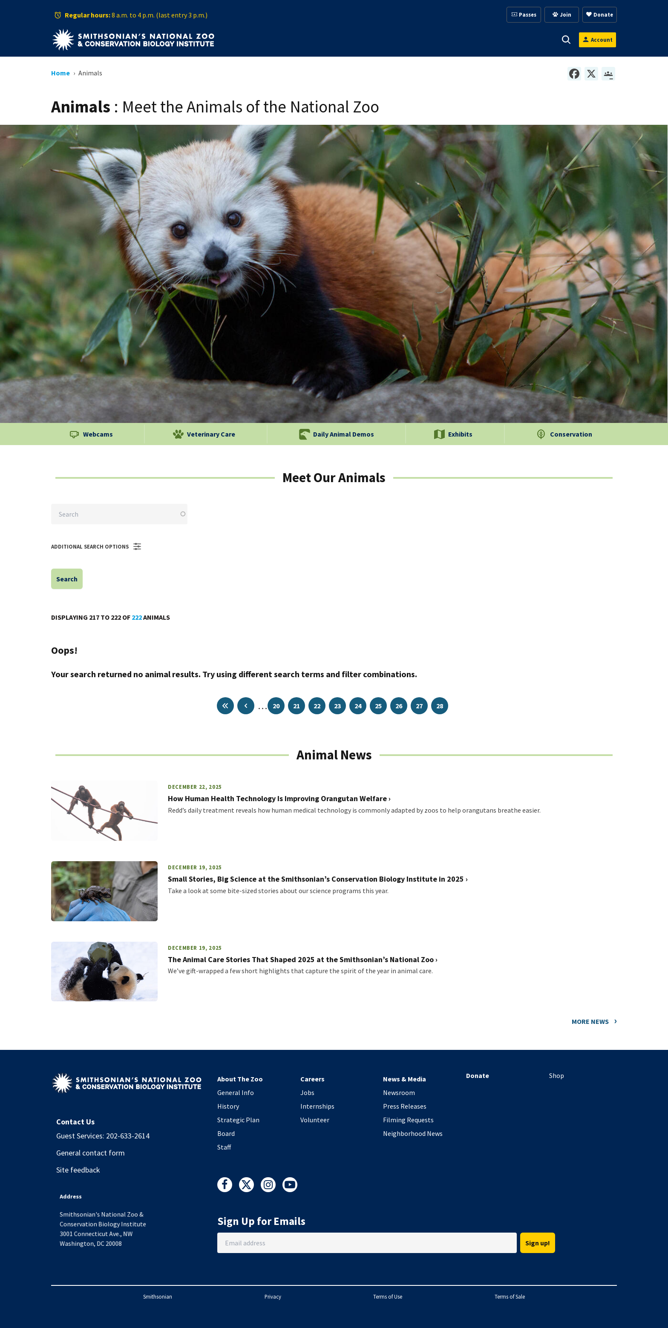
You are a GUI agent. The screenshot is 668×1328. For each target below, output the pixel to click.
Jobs (307, 1092)
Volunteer (314, 1119)
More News (590, 1021)
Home (60, 73)
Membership (402, 39)
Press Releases (404, 1106)
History (228, 1106)
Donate (477, 1075)
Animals (301, 39)
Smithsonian (157, 1296)
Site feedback (78, 1170)
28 (439, 705)
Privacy (273, 1296)
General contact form (90, 1153)
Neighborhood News (413, 1133)
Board (226, 1133)
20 (276, 705)
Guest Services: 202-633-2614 (103, 1136)
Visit (260, 39)
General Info (235, 1092)
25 (378, 705)
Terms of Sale (510, 1296)
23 (337, 705)
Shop (556, 1075)
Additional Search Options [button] (96, 546)
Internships (317, 1106)
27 (419, 705)
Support (348, 39)
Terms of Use (387, 1296)
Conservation (518, 39)
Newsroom (399, 1092)
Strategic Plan (238, 1119)
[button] (271, 39)
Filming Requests (408, 1119)
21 (296, 705)
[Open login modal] (597, 40)
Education (459, 39)
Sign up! (537, 1243)
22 (317, 705)
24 (357, 705)
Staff (224, 1147)
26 (398, 705)
